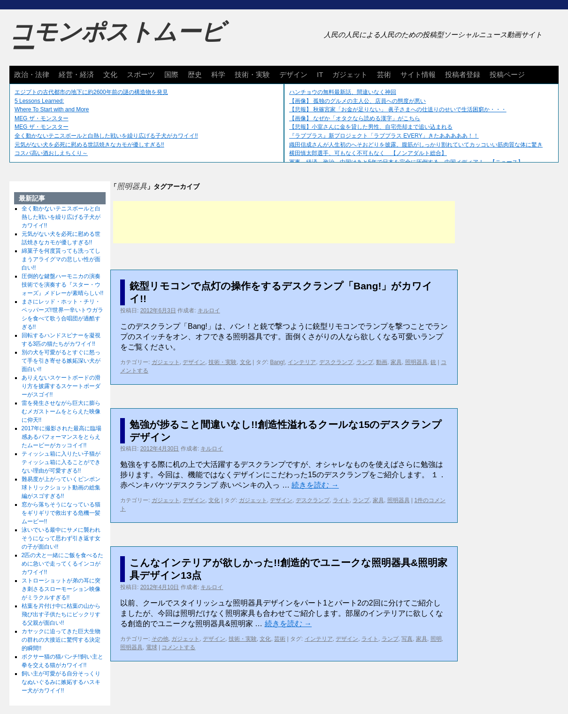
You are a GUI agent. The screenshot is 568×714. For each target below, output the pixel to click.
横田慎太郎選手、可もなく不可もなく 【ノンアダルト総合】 (368, 153)
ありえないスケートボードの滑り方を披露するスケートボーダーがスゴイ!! (61, 386)
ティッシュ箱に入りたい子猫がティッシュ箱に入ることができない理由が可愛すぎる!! (61, 462)
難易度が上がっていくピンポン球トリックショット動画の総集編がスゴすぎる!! (61, 487)
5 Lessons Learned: (39, 101)
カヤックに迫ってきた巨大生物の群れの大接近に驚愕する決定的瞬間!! (61, 640)
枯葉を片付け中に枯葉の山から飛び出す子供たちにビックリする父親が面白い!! (61, 614)
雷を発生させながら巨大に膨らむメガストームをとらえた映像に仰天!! (61, 411)
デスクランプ (336, 362)
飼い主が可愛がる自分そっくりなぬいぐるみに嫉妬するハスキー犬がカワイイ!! (61, 682)
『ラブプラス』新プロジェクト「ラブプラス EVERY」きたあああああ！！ (384, 135)
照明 (436, 639)
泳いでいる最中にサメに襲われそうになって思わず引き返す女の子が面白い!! (61, 538)
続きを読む (315, 485)
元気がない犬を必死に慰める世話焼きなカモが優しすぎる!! (89, 144)
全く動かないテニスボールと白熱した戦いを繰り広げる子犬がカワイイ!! (106, 135)
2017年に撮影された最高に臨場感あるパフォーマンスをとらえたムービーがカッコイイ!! (62, 437)
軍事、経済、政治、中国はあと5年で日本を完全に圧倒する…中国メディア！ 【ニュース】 (406, 162)
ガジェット (350, 74)
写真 (407, 639)
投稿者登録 (462, 74)
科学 (218, 74)
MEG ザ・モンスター (42, 118)
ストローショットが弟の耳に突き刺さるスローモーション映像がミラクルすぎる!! (61, 589)
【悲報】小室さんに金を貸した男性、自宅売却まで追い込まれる (371, 127)
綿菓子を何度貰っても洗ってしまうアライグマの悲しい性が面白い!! (61, 259)
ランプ (364, 362)
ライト (341, 500)
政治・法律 (31, 74)
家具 (396, 362)
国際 (171, 74)
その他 (160, 639)
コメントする (178, 647)
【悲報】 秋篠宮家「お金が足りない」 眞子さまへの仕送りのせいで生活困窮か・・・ (398, 109)
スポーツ (141, 74)
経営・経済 (76, 74)
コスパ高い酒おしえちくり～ (51, 153)
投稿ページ (507, 74)
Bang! (277, 362)
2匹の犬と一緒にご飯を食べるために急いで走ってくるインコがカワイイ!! (63, 563)
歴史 (195, 74)
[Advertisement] (284, 222)
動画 (381, 362)
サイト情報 (418, 74)
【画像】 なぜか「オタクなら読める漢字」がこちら (354, 118)
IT (320, 74)
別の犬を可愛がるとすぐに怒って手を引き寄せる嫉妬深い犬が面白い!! (61, 361)
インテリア (302, 362)
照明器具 (416, 362)
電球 (151, 647)
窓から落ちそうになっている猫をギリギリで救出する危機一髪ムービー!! (61, 513)
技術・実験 (252, 74)
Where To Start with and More (52, 109)
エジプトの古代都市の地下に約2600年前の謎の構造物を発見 (91, 92)
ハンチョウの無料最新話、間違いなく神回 (342, 92)
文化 (110, 74)
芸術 (384, 74)
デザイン (293, 74)
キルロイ (209, 310)
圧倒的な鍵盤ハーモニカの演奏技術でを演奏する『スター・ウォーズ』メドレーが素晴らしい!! (63, 284)
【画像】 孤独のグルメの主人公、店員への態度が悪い (357, 101)
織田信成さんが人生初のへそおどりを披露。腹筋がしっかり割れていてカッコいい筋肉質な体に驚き (416, 144)
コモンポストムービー (116, 40)
